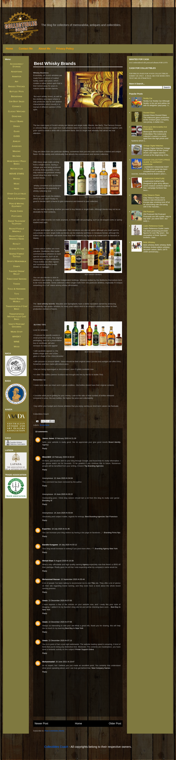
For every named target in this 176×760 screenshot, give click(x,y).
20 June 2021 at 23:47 (65, 662)
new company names (100, 668)
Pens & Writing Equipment (16, 204)
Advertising (16, 71)
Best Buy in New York (74, 628)
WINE (16, 341)
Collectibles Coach (56, 746)
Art (16, 81)
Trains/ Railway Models (16, 300)
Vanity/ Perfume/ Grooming (17, 325)
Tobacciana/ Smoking (17, 279)
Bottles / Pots (17, 91)
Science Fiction (16, 248)
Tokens (16, 283)
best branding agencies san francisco (101, 516)
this (93, 583)
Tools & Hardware (17, 289)
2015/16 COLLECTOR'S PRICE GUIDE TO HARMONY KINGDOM (156, 162)
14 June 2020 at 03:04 (63, 513)
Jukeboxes (16, 146)
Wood (16, 346)
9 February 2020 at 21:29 (65, 438)
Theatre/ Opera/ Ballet (16, 272)
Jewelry (16, 141)
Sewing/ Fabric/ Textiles (16, 255)
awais (45, 600)
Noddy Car (147, 98)
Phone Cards (16, 211)
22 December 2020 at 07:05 (60, 600)
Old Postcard (148, 211)
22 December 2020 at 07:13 (60, 640)
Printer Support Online (84, 649)
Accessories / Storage (16, 65)
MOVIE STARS (16, 173)
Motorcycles (16, 168)
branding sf (47, 500)
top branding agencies (94, 466)
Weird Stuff (17, 331)
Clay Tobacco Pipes (151, 195)
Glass (16, 131)
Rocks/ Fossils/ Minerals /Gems (16, 237)
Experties (46, 529)
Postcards (16, 216)
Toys (16, 293)
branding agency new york (106, 548)
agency (85, 564)
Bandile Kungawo (50, 545)
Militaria (17, 156)
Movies (16, 178)
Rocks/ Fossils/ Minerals (16, 229)
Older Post (115, 723)
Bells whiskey (149, 242)
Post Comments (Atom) (54, 731)
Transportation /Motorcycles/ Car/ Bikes (16, 316)
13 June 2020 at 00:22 (63, 494)
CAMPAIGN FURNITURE (153, 178)
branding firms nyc (112, 532)
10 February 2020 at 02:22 (63, 457)
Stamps (16, 266)
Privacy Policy (65, 48)
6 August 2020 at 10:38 (64, 561)
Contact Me (26, 48)
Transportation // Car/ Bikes (16, 307)
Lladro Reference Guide (153, 226)
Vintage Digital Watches (153, 146)
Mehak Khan (47, 561)
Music (16, 183)
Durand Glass (149, 113)
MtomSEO (46, 457)
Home (9, 48)
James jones (48, 438)
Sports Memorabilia (16, 261)
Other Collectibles (16, 193)
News (16, 188)
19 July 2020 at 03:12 (68, 545)
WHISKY (16, 336)
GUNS (16, 136)
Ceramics (16, 106)
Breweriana (44, 425)
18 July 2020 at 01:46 (61, 529)
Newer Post (41, 723)
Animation (16, 76)
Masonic (17, 151)
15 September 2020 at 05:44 (73, 579)
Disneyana (16, 116)
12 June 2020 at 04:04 (63, 478)
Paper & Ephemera (17, 198)
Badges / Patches (16, 86)
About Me (44, 48)
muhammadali (48, 662)
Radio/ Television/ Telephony (16, 222)
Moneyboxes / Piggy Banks (16, 162)
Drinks (16, 126)
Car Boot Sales (16, 101)
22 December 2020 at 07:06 (60, 622)
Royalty (16, 244)
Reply (44, 448)
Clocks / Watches (16, 111)
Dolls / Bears (16, 121)
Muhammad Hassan (51, 579)
